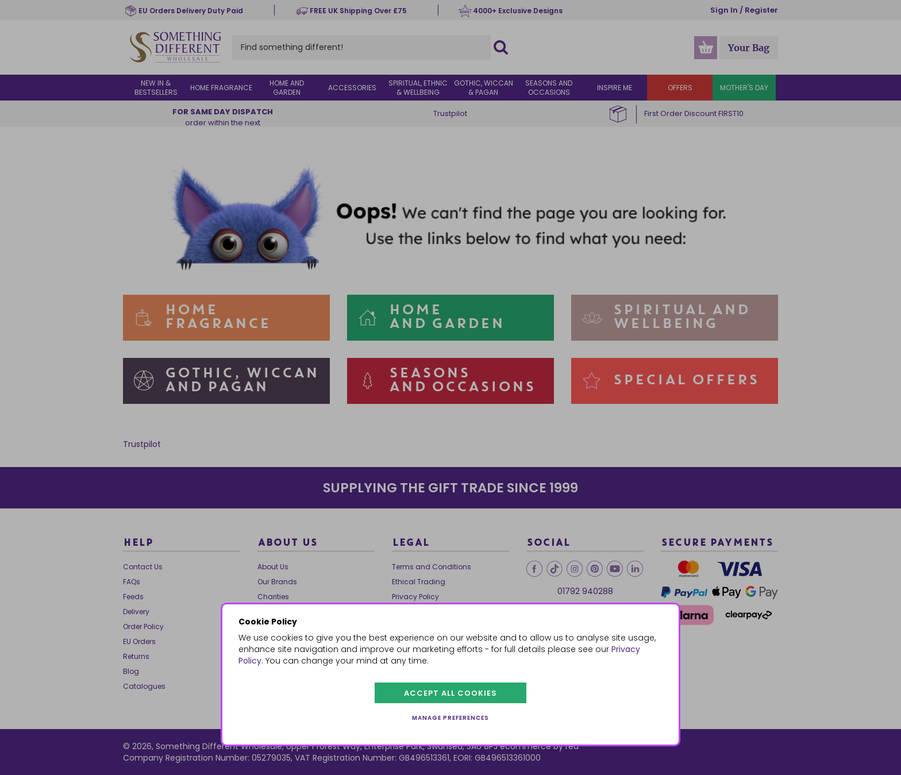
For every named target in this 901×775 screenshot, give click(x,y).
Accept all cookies (450, 693)
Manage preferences (450, 718)
